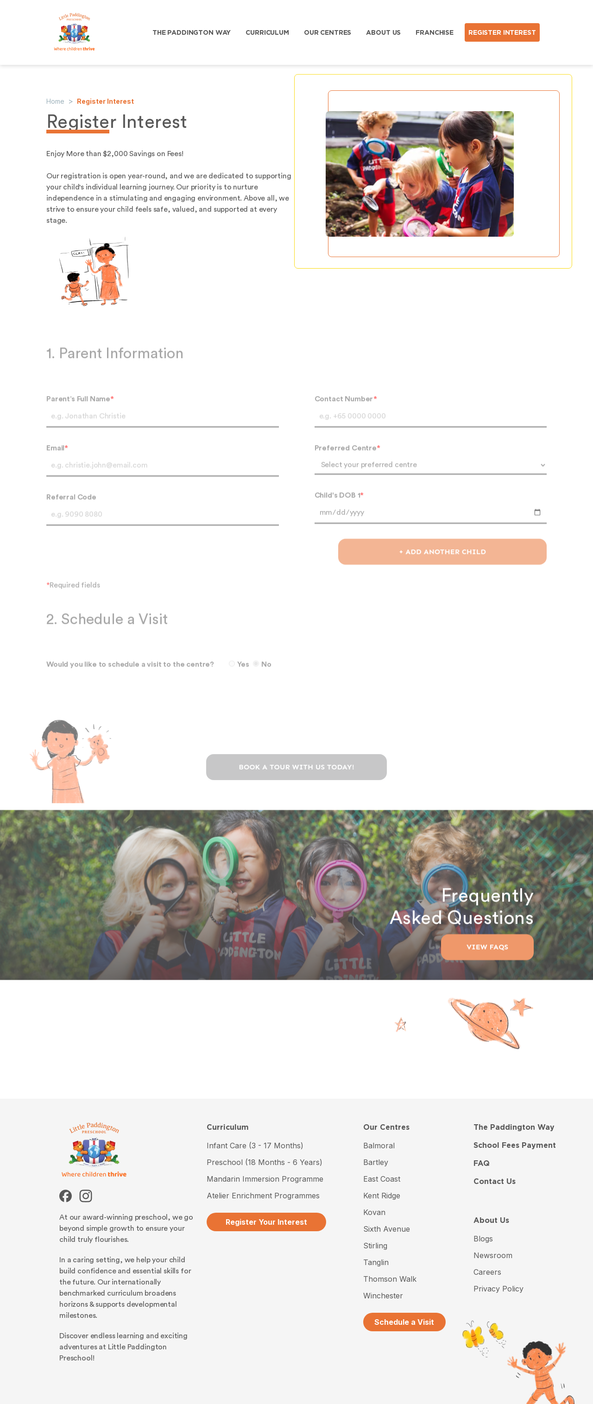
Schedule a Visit (404, 1322)
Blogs (483, 1238)
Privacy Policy (498, 1288)
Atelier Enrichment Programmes (263, 1195)
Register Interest (105, 101)
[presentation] (296, 737)
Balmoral (379, 1145)
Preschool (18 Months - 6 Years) (264, 1162)
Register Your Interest (266, 1222)
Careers (487, 1272)
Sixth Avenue (386, 1229)
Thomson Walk (389, 1279)
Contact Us (494, 1181)
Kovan (374, 1212)
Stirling (375, 1245)
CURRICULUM (267, 32)
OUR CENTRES (327, 32)
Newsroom (492, 1255)
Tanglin (376, 1262)
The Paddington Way (514, 1127)
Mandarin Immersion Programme (265, 1179)
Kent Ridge (381, 1195)
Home (55, 101)
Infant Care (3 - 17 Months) (255, 1145)
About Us (491, 1220)
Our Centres (386, 1127)
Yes (239, 675)
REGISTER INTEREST (502, 32)
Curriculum (228, 1127)
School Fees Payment (514, 1145)
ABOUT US (383, 32)
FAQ (481, 1163)
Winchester (383, 1295)
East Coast (381, 1179)
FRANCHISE (435, 32)
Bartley (375, 1162)
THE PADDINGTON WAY (191, 32)
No (262, 675)
